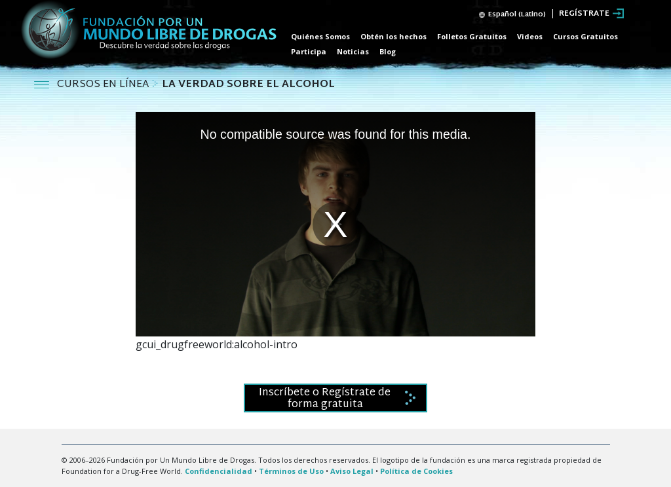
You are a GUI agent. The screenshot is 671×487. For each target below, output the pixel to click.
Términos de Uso (291, 471)
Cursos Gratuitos (585, 36)
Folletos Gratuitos (472, 36)
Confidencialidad (218, 471)
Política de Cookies (416, 471)
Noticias (353, 51)
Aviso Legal (352, 471)
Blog (387, 51)
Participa (308, 51)
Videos (530, 36)
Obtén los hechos (393, 36)
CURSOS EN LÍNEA (104, 84)
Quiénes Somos (320, 36)
